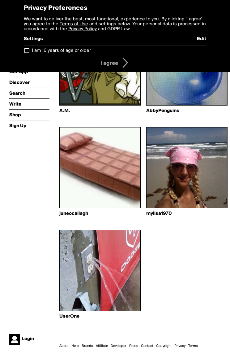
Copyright (164, 346)
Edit (201, 38)
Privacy (179, 346)
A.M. (64, 110)
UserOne (69, 316)
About (64, 346)
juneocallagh (73, 213)
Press (133, 346)
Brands (87, 346)
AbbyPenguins (162, 110)
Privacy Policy (82, 29)
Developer (118, 346)
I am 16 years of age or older (61, 50)
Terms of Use (74, 24)
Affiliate (102, 346)
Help (75, 346)
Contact (147, 346)
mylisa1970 (159, 213)
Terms (193, 346)
